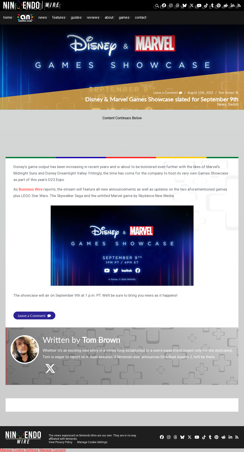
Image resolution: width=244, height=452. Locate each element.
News (42, 17)
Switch (233, 104)
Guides (76, 17)
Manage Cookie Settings (92, 442)
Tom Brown (226, 93)
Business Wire (30, 189)
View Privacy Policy (60, 442)
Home (7, 17)
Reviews (93, 17)
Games (124, 17)
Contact (140, 17)
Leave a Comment (168, 93)
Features (58, 17)
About (109, 17)
